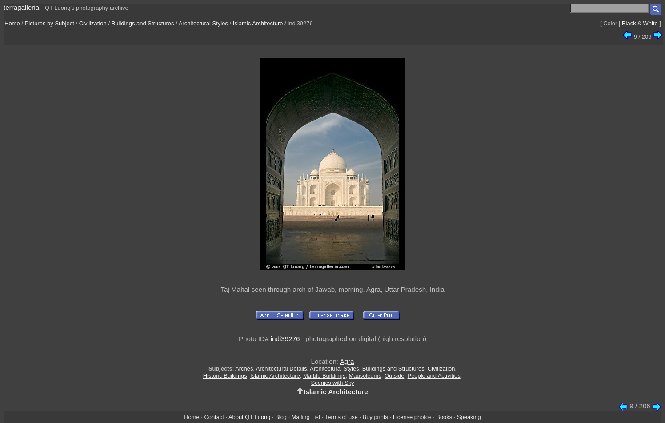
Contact (214, 417)
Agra (347, 361)
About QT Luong (249, 417)
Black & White (640, 23)
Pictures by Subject (49, 23)
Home (12, 23)
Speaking (469, 417)
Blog (281, 417)
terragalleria (21, 7)
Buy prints (375, 417)
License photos (412, 417)
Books (444, 417)
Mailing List (306, 417)
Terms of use (341, 417)
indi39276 (285, 338)
